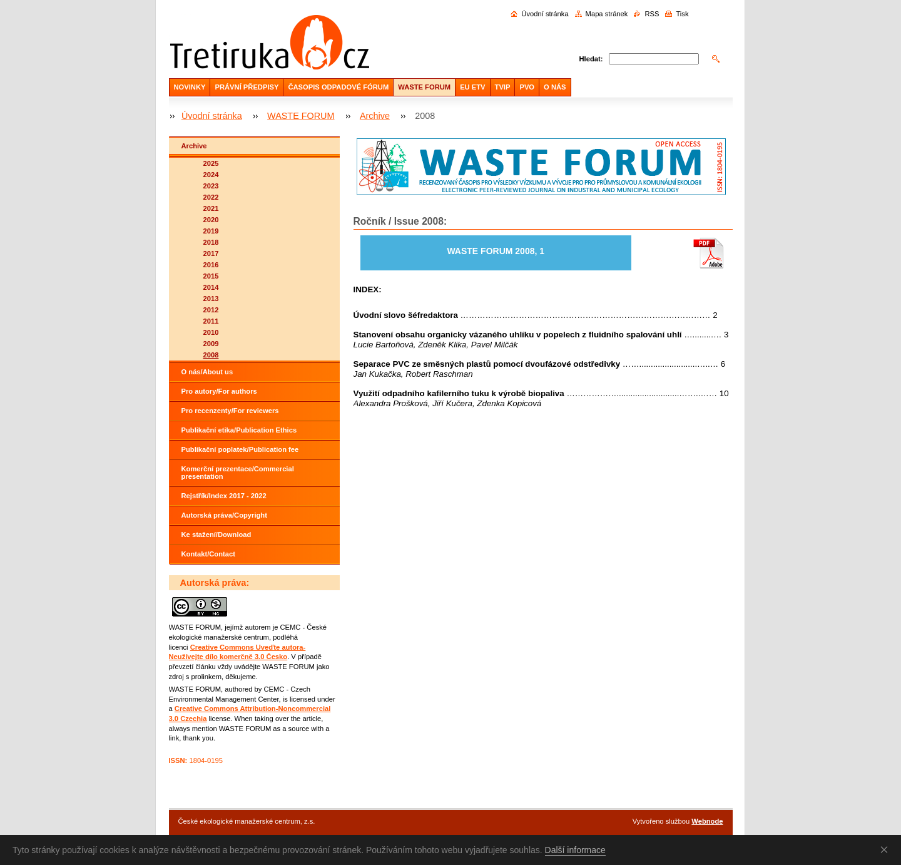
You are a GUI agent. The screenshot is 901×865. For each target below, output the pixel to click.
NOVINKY (190, 87)
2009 (211, 343)
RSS (651, 14)
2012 (211, 310)
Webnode (707, 821)
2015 (211, 276)
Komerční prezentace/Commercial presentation (237, 472)
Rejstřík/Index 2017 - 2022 (224, 495)
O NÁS (555, 87)
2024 (211, 174)
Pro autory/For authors (219, 391)
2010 (211, 332)
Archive (375, 116)
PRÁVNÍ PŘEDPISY (246, 87)
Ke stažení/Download (216, 534)
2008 (211, 355)
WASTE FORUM (424, 87)
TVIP (503, 87)
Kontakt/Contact (208, 554)
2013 (211, 298)
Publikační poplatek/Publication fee (240, 449)
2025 (211, 163)
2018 (211, 242)
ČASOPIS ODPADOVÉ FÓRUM (338, 87)
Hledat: (591, 59)
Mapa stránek (607, 14)
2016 (211, 265)
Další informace (575, 850)
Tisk (682, 14)
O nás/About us (207, 372)
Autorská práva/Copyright (224, 515)
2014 (211, 287)
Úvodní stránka (544, 14)
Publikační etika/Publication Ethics (239, 430)
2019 (211, 231)
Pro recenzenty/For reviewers (230, 410)
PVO (526, 87)
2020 (211, 219)
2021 (211, 208)
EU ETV (472, 87)
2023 (211, 186)
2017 (211, 253)
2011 (211, 321)
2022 (211, 197)
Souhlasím (886, 849)
